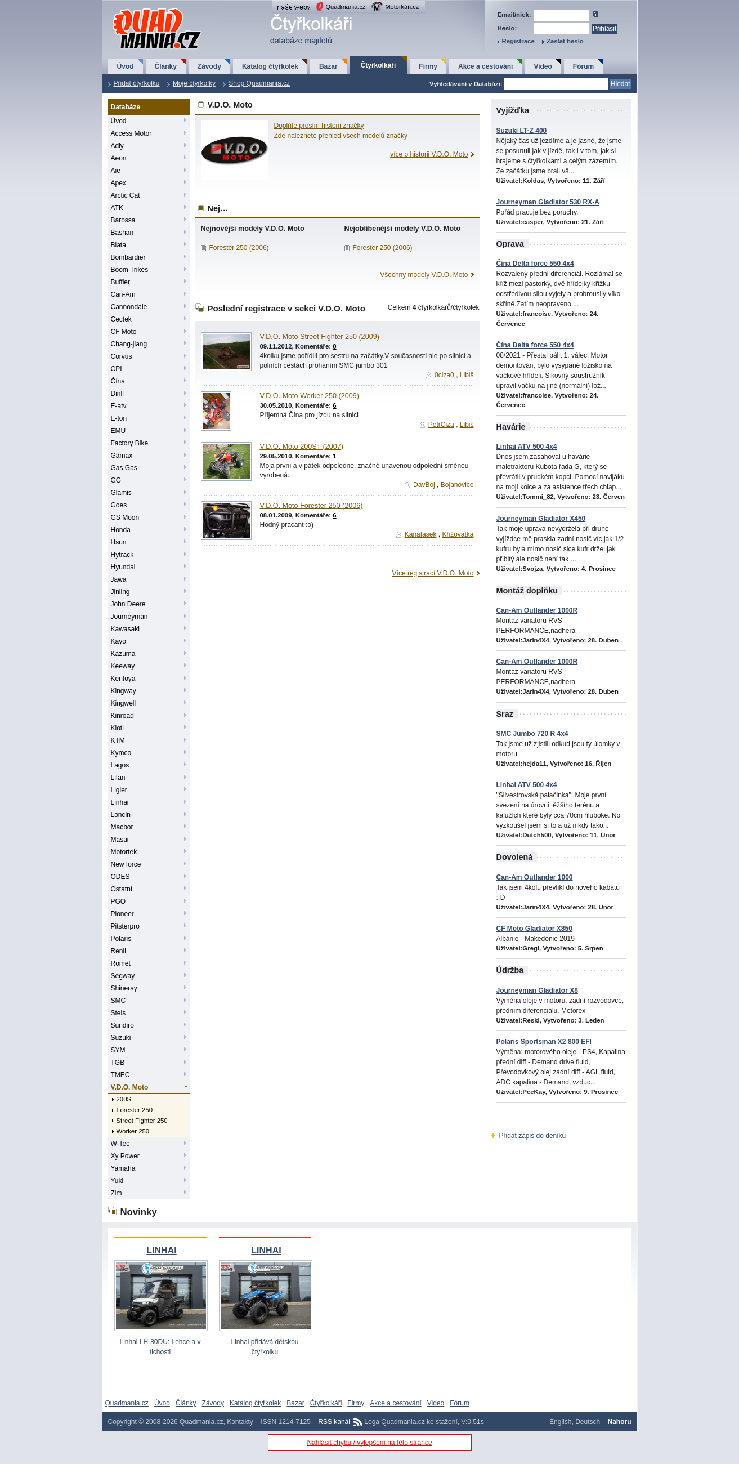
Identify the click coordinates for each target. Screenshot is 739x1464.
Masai (120, 839)
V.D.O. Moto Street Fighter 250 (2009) (319, 337)
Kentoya (123, 678)
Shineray (124, 988)
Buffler (120, 282)
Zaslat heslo (565, 41)
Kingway (123, 691)
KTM (118, 740)
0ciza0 (444, 375)
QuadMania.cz (143, 9)
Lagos (120, 765)
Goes (119, 505)
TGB (118, 1062)
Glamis (121, 493)
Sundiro (122, 1025)
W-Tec (120, 1144)
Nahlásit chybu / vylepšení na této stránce (369, 1443)
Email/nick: (514, 14)
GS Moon (125, 517)
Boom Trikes (130, 270)
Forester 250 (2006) (239, 248)
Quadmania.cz (346, 6)
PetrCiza (441, 425)
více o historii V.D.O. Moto (429, 154)
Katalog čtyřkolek (270, 66)
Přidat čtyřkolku (137, 83)
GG (116, 480)
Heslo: (507, 28)
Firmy (428, 66)
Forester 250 (135, 1109)
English (560, 1422)
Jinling (120, 592)
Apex (118, 183)
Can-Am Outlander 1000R (537, 610)
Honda (121, 530)
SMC (118, 1001)
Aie (115, 171)
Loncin (121, 815)
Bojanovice (457, 485)
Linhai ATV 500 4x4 (526, 446)
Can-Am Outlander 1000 (534, 877)
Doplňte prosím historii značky (319, 126)
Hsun (119, 542)
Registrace (518, 41)
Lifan (118, 778)
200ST (126, 1099)
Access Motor (131, 133)
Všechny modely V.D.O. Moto (424, 275)
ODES (120, 877)
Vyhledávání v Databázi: (465, 84)
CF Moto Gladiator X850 (534, 928)
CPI (116, 369)
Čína (118, 381)
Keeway (123, 666)
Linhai (120, 802)
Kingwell (123, 703)
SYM (118, 1050)
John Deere (128, 604)
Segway (123, 976)
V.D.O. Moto (130, 1087)
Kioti (117, 728)
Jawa (119, 579)
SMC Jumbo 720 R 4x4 (532, 734)
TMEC (120, 1075)
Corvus (121, 356)
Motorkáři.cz (402, 6)
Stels (118, 1013)
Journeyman (129, 617)
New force (126, 864)
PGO (118, 901)
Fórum (583, 66)
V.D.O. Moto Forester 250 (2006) (311, 506)
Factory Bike (130, 443)
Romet (121, 963)
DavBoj (424, 485)
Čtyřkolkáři (378, 65)
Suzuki (121, 1038)
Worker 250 (133, 1131)
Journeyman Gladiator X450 (541, 519)
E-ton (119, 418)
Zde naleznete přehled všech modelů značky (340, 136)
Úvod (125, 66)
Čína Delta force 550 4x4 (535, 263)
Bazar (328, 66)
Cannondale (129, 307)
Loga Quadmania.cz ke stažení (410, 1422)
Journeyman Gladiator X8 (537, 990)
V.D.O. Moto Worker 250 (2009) (309, 396)
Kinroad (122, 716)
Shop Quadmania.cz (259, 83)
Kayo (118, 641)
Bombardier (128, 257)
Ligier (119, 790)
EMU (118, 431)
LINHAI (161, 1250)
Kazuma (123, 654)
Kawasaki (125, 629)
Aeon (119, 158)
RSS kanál (334, 1422)
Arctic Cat (125, 195)
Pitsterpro (125, 926)
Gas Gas (124, 468)
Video (543, 66)
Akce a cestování (485, 66)
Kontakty (240, 1422)
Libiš (467, 375)
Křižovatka (457, 534)
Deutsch (587, 1422)
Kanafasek (421, 534)
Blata (118, 245)
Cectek (121, 319)
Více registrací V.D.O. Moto (433, 573)
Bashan (122, 232)
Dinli (117, 394)
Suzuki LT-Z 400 (521, 131)
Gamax (122, 455)
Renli (118, 951)
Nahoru (619, 1422)
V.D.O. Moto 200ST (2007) (301, 446)
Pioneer (122, 914)
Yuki (117, 1181)
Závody (209, 66)
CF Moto (124, 332)
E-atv (119, 406)
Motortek (124, 852)
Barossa (123, 220)
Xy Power (125, 1156)
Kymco (121, 753)
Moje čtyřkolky (194, 83)
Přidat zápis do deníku (532, 1136)
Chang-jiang (129, 344)
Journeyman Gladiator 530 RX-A (547, 202)
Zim (116, 1193)
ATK (117, 208)
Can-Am (123, 294)
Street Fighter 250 (142, 1120)
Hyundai (123, 567)
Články (166, 66)
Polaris (121, 939)
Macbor (122, 827)
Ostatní (122, 889)
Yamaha (123, 1168)
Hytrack (122, 555)
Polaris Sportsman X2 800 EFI (544, 1042)
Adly (117, 146)
